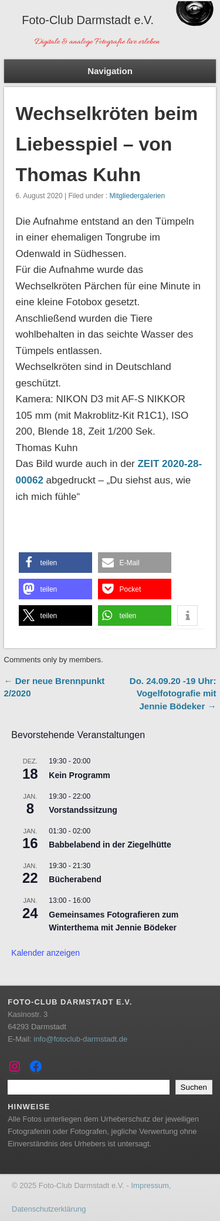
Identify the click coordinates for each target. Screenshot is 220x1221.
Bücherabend (75, 879)
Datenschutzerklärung (49, 1209)
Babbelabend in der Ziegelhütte (110, 844)
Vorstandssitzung (83, 810)
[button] (55, 562)
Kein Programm (79, 775)
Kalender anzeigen (45, 953)
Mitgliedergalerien (137, 196)
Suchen (194, 1087)
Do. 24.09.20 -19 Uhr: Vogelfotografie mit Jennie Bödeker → (173, 693)
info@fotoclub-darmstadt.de (80, 1039)
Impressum (149, 1185)
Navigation (110, 71)
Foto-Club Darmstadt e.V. (88, 20)
